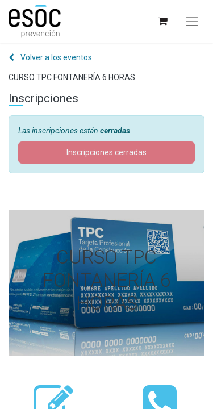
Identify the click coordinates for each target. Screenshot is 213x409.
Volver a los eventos (50, 57)
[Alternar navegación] (191, 22)
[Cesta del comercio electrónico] (162, 21)
